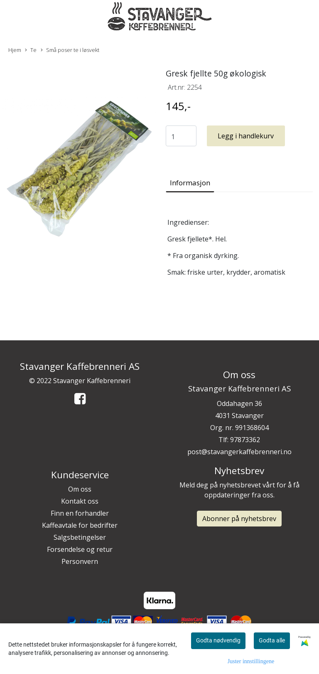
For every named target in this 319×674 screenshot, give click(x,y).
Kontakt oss (79, 501)
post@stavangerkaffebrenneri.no (239, 451)
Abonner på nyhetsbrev (239, 518)
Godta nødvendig (218, 640)
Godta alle (272, 640)
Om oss (79, 489)
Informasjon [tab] (190, 182)
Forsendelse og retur (80, 549)
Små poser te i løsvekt (70, 50)
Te (31, 50)
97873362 (245, 439)
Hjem (14, 50)
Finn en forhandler (80, 513)
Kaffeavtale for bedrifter (80, 525)
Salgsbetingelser (80, 537)
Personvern (79, 561)
